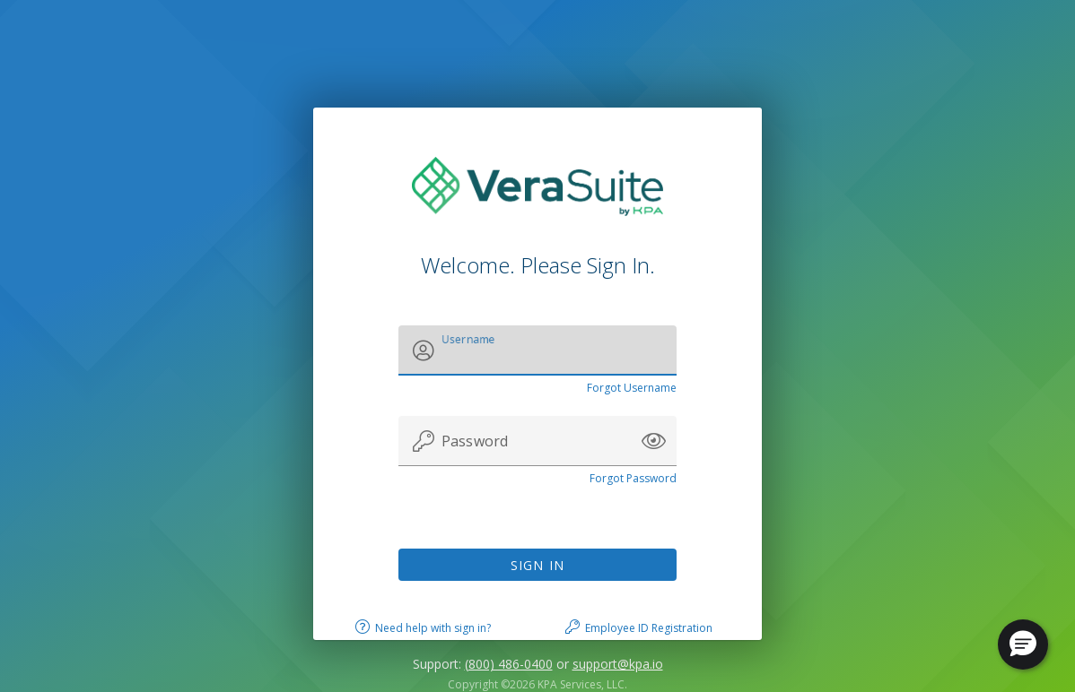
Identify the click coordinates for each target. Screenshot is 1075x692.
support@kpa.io (617, 663)
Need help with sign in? (433, 628)
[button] (654, 441)
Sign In (538, 565)
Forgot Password (633, 478)
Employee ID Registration (648, 628)
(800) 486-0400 (509, 663)
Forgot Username (632, 387)
